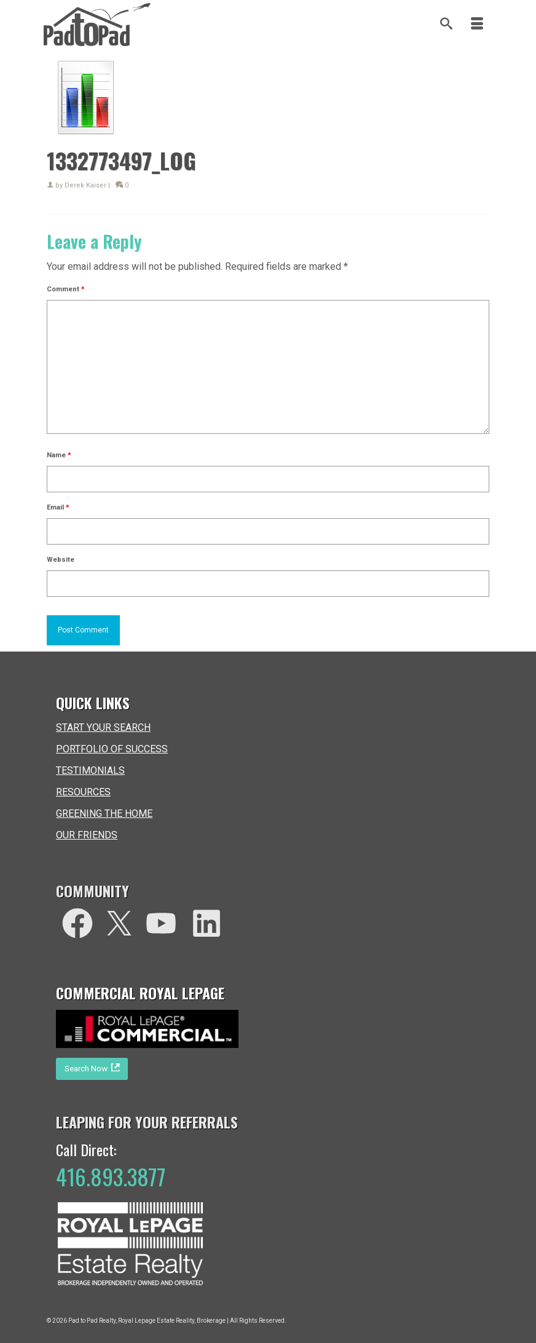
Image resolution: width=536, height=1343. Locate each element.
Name (59, 455)
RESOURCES (83, 792)
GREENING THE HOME (104, 813)
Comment (66, 289)
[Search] (446, 24)
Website (60, 560)
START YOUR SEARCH (103, 727)
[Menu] (477, 24)
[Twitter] (119, 923)
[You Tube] (161, 923)
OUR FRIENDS (86, 835)
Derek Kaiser (85, 185)
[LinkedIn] (206, 923)
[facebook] (77, 923)
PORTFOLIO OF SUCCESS (112, 749)
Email (58, 507)
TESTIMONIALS (90, 770)
